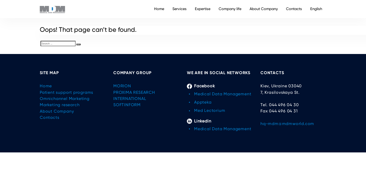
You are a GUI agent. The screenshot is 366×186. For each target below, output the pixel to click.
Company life (230, 9)
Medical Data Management (222, 93)
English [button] (316, 9)
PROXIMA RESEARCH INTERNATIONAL (134, 95)
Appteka (203, 102)
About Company (264, 9)
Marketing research (59, 104)
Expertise (202, 9)
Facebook (201, 86)
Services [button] (179, 9)
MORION (122, 85)
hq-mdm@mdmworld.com (287, 123)
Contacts (294, 9)
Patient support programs (66, 92)
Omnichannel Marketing (65, 98)
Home (159, 9)
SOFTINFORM (127, 104)
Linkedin (199, 121)
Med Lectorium (209, 110)
